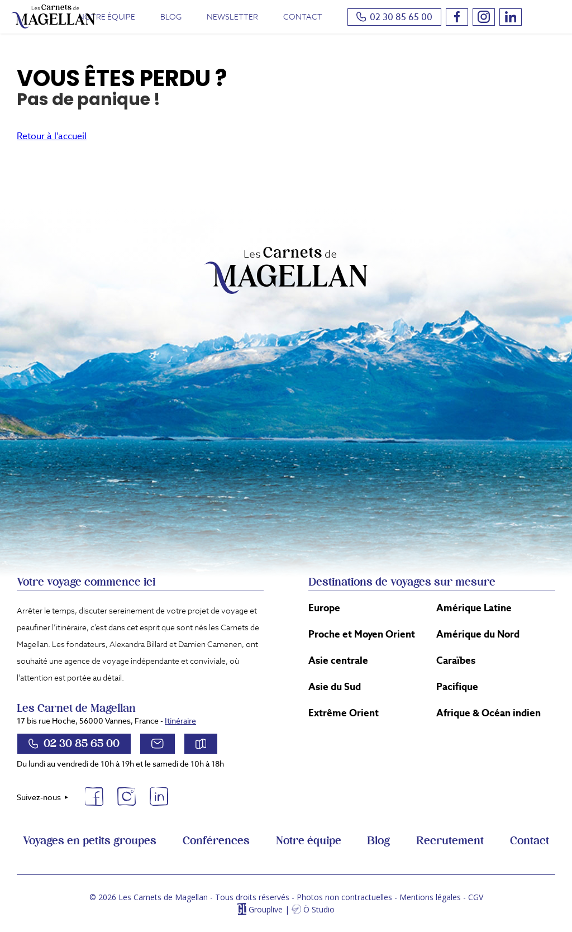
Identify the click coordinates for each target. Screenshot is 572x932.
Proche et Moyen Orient (361, 634)
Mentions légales (430, 897)
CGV (475, 897)
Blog (171, 17)
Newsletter (232, 17)
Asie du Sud (334, 686)
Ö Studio (319, 909)
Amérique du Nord (477, 634)
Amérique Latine (474, 608)
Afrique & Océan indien (488, 713)
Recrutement (450, 841)
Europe (324, 608)
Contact (302, 17)
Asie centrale (338, 660)
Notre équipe (106, 17)
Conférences (216, 841)
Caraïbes (455, 660)
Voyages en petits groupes (89, 841)
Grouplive (266, 909)
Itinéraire (180, 721)
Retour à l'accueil (52, 136)
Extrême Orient (343, 713)
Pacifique (457, 686)
